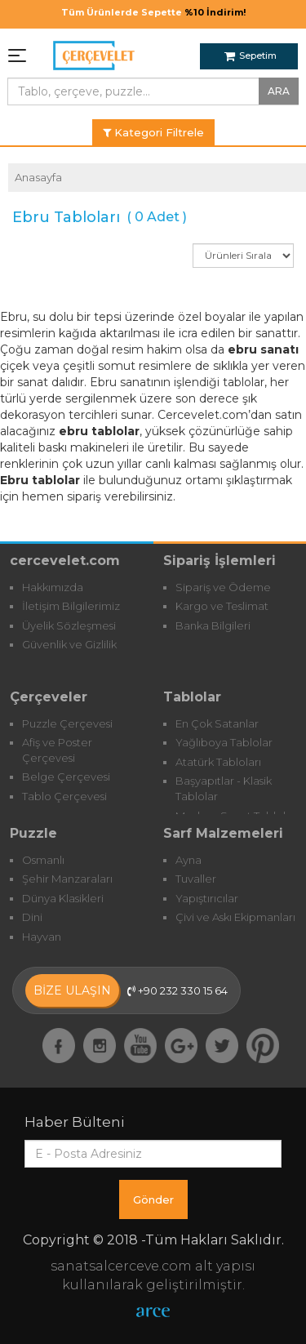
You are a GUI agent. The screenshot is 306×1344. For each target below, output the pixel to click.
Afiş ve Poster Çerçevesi (57, 750)
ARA (279, 91)
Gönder (153, 1199)
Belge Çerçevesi (66, 776)
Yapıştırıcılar (206, 898)
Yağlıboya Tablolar (224, 742)
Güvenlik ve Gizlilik (69, 644)
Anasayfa (38, 177)
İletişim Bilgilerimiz (71, 605)
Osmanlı (43, 859)
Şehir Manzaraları (67, 878)
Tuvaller (195, 878)
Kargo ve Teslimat (221, 605)
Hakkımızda (52, 587)
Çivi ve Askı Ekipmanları (235, 916)
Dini (32, 916)
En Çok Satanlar (217, 723)
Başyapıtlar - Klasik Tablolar (223, 788)
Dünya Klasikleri (63, 898)
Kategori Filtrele (153, 132)
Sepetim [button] (250, 55)
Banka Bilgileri (213, 625)
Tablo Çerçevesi (64, 796)
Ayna (188, 859)
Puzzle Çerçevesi (67, 723)
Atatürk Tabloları (218, 761)
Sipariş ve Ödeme (223, 587)
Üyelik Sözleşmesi (69, 625)
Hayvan (41, 936)
